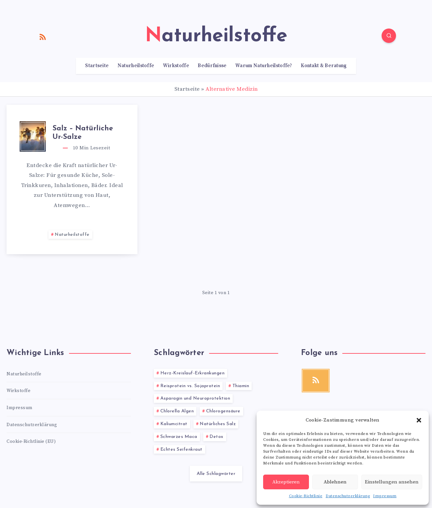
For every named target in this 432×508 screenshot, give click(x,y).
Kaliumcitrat (174, 424)
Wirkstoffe (176, 66)
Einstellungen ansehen (392, 482)
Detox (216, 436)
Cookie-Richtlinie (306, 496)
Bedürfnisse (212, 66)
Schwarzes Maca (178, 436)
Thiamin (240, 386)
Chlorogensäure (223, 411)
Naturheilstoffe (135, 66)
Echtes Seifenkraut (181, 449)
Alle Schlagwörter (216, 473)
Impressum (385, 496)
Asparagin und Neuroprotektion (195, 398)
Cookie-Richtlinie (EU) (31, 441)
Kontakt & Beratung (324, 66)
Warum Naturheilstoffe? (263, 66)
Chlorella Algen (177, 411)
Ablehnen (335, 482)
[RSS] (43, 36)
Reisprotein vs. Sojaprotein (190, 386)
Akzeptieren (286, 482)
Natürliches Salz (218, 424)
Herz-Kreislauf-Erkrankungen (192, 373)
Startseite (97, 66)
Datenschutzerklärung (348, 496)
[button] (419, 420)
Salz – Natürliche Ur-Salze (82, 133)
